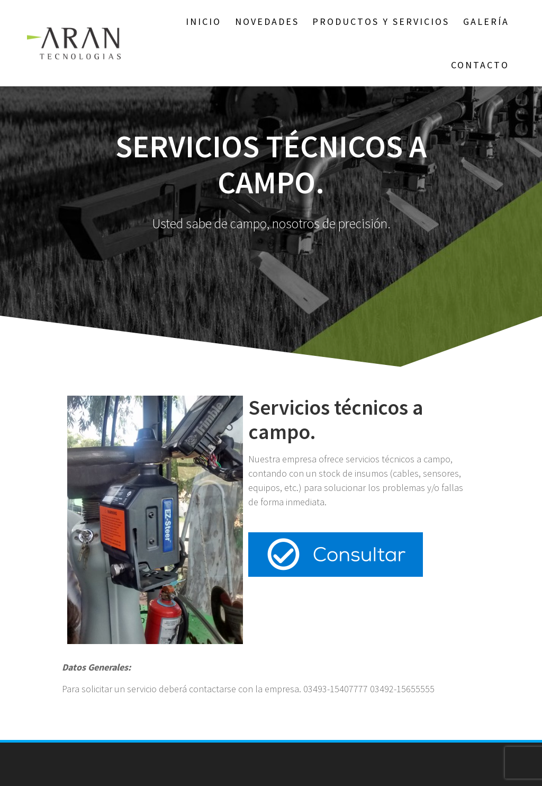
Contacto (480, 65)
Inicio (203, 21)
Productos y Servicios (380, 21)
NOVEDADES (267, 21)
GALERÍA (486, 21)
